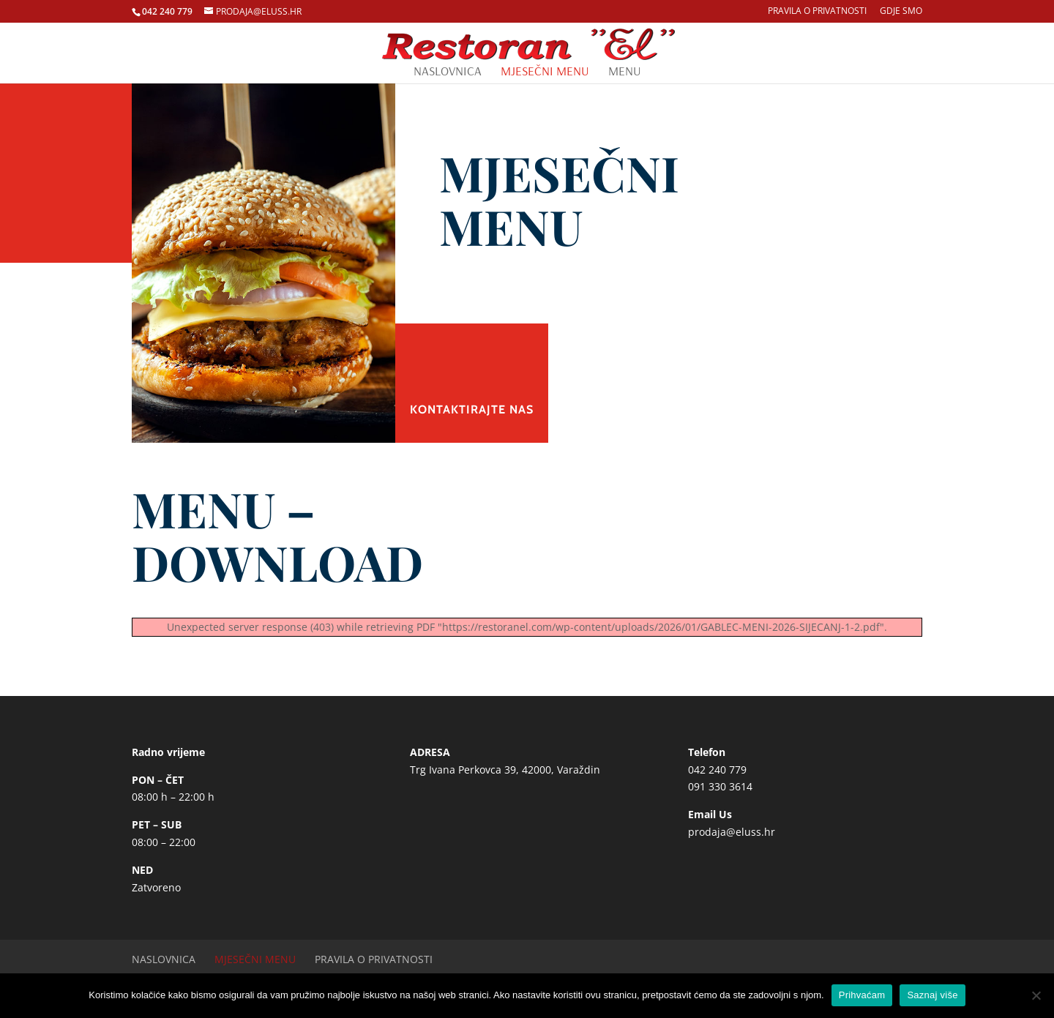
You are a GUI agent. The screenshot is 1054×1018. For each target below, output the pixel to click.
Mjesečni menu (545, 72)
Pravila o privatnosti (817, 12)
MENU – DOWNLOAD (277, 535)
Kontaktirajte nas (472, 409)
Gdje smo (901, 12)
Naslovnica (448, 72)
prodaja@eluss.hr (731, 832)
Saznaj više (932, 994)
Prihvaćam (862, 994)
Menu (624, 72)
